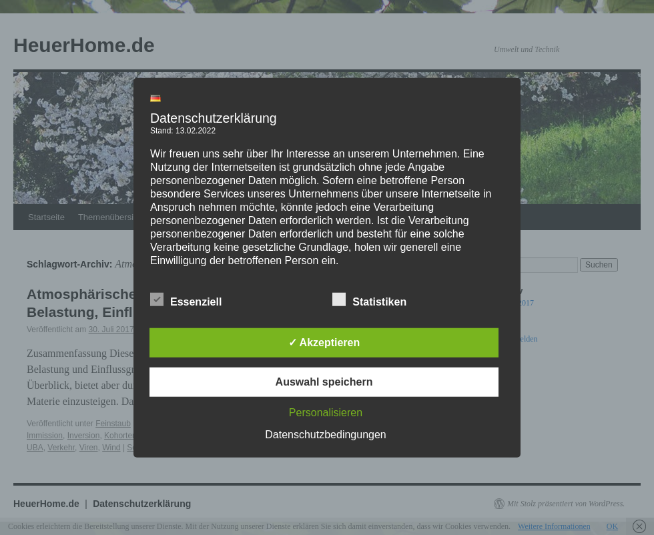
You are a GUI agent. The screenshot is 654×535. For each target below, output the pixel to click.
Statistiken (369, 299)
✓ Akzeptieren (324, 342)
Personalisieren (325, 412)
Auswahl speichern (324, 381)
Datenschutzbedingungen (325, 434)
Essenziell (186, 299)
